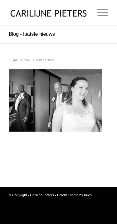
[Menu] (99, 12)
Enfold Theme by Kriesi (75, 195)
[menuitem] (99, 12)
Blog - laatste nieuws (32, 34)
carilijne (48, 60)
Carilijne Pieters (42, 195)
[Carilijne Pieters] (48, 12)
